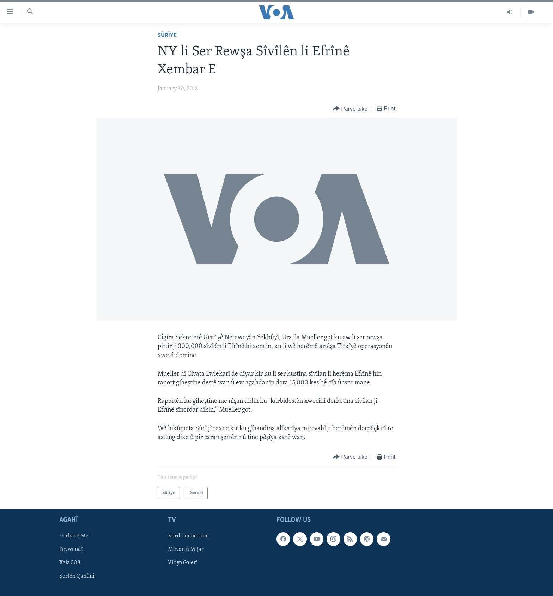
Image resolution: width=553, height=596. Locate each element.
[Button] (350, 109)
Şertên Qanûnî (77, 576)
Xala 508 (69, 563)
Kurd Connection (188, 536)
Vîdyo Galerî (183, 563)
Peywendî (71, 549)
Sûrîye (167, 35)
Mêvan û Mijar (186, 549)
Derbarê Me (74, 536)
